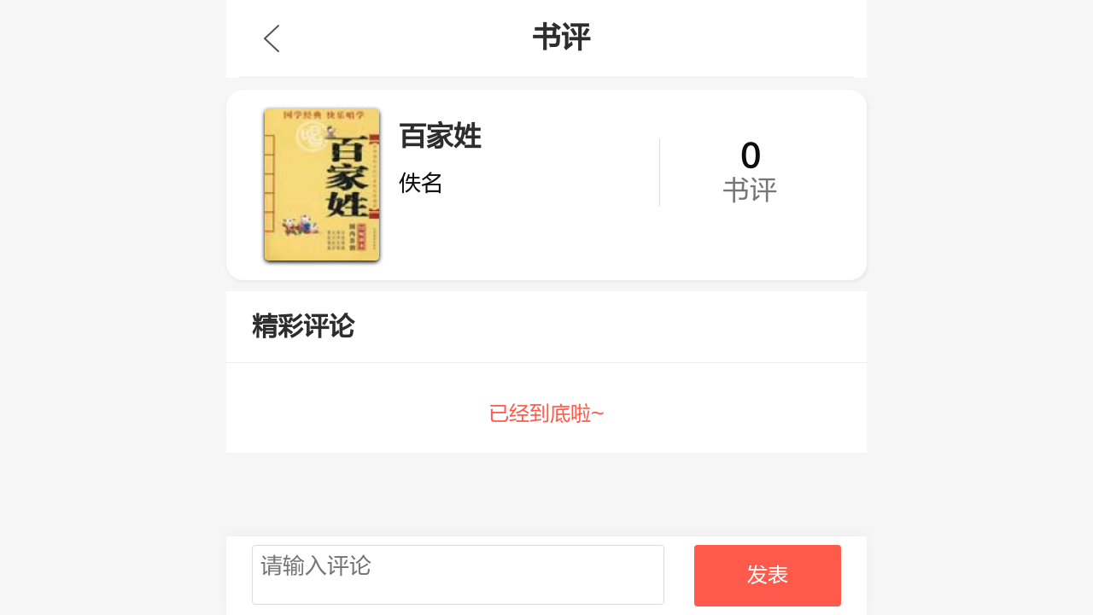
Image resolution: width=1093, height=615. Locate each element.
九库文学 (271, 38)
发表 (767, 575)
